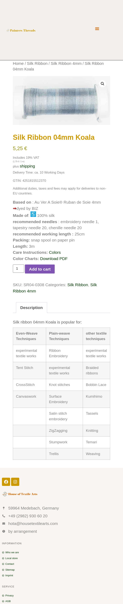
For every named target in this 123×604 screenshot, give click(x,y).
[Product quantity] (18, 269)
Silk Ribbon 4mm (66, 63)
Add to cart (40, 269)
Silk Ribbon (37, 63)
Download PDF (54, 258)
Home (18, 63)
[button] (97, 28)
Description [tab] (31, 307)
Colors (55, 252)
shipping (27, 166)
